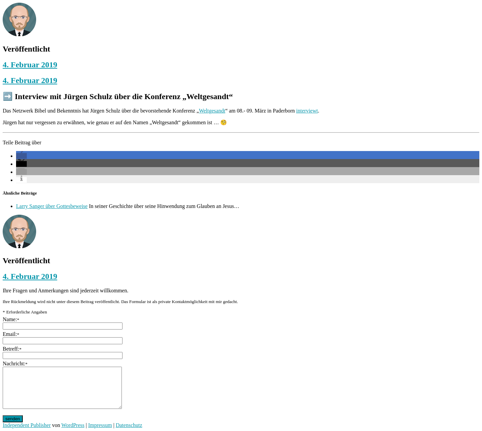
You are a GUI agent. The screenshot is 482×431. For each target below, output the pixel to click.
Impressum (100, 425)
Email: (11, 334)
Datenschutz (129, 425)
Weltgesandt (212, 111)
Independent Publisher (27, 425)
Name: (11, 319)
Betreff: (12, 349)
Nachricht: (15, 363)
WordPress (72, 425)
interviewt (307, 111)
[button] (21, 156)
